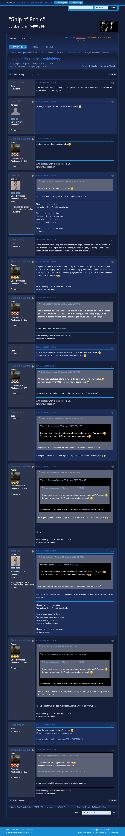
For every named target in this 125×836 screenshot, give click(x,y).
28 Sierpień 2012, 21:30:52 (46, 466)
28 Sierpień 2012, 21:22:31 (46, 298)
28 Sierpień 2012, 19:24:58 (46, 101)
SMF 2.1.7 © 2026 (13, 830)
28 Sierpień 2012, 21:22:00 (46, 261)
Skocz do (77, 813)
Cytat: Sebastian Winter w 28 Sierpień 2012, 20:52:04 (62, 181)
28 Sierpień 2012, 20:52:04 (46, 139)
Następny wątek (107, 66)
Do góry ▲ (115, 830)
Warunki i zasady (103, 830)
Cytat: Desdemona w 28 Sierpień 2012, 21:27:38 (60, 372)
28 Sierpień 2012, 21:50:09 (46, 750)
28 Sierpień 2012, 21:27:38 (46, 347)
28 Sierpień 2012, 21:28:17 (46, 366)
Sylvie (79, 53)
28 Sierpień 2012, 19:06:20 (46, 82)
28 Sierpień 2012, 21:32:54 (46, 640)
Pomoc (93, 830)
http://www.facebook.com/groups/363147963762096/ (60, 739)
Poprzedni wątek (90, 66)
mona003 (16, 101)
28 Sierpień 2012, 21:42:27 (46, 725)
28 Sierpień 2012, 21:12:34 (46, 175)
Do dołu (13, 74)
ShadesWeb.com (26, 833)
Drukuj (112, 74)
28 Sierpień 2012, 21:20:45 (46, 239)
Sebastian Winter (20, 138)
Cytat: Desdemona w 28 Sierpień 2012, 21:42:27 (60, 756)
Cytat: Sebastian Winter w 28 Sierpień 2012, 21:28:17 (62, 418)
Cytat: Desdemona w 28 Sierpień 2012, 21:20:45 (60, 304)
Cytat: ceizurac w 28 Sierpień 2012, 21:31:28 (59, 646)
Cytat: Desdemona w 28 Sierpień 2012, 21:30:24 (60, 472)
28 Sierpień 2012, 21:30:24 (46, 412)
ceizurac (15, 175)
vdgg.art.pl (80, 37)
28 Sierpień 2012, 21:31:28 (46, 551)
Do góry (13, 801)
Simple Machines (26, 830)
